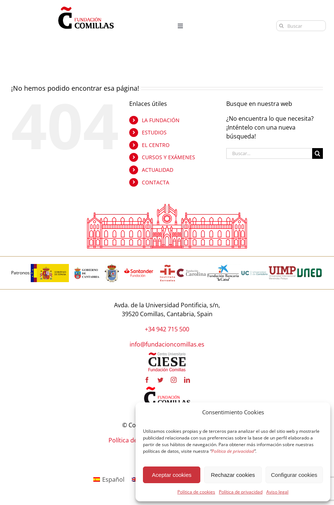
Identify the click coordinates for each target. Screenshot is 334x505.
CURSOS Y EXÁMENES (168, 157)
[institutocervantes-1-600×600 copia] (167, 267)
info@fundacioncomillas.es (167, 344)
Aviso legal (277, 492)
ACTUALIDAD (157, 169)
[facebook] (147, 380)
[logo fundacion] (85, 7)
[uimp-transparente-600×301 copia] (282, 269)
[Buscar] (301, 25)
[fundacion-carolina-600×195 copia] (192, 271)
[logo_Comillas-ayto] (112, 267)
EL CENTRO (156, 144)
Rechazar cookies (233, 475)
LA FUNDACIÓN (161, 120)
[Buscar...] (269, 153)
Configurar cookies (294, 475)
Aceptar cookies (171, 475)
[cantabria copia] (87, 267)
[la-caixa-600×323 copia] (223, 267)
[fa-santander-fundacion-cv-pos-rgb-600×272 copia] (138, 267)
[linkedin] (187, 380)
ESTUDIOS (154, 132)
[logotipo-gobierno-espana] (50, 267)
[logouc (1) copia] (254, 267)
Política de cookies (196, 492)
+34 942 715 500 (167, 329)
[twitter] (160, 380)
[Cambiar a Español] (109, 479)
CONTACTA (155, 182)
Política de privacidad (241, 492)
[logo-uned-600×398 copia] (309, 267)
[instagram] (174, 380)
